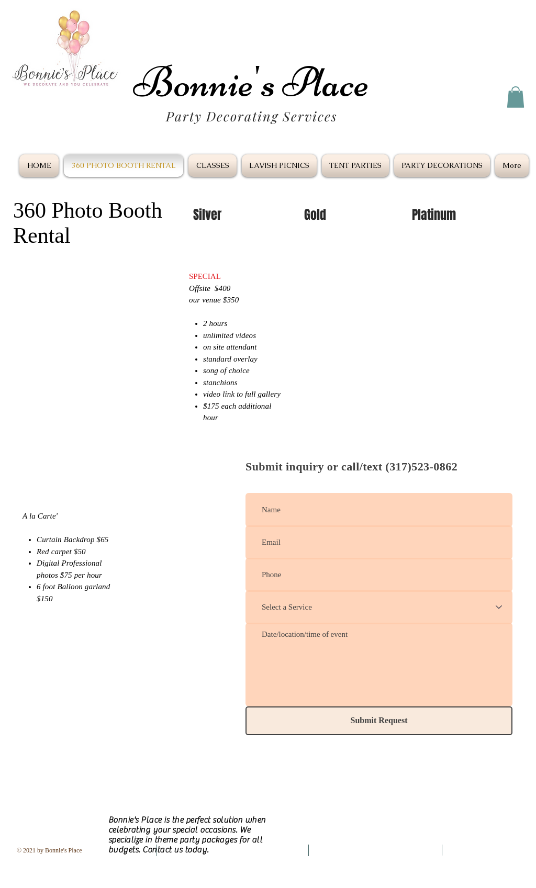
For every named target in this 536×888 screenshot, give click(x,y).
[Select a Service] (378, 607)
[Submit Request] (378, 720)
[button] (515, 97)
